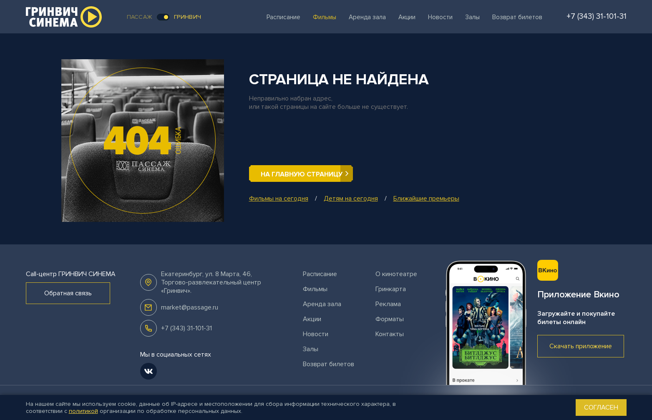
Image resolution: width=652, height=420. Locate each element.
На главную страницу (301, 174)
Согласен (601, 407)
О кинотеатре (396, 274)
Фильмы (324, 17)
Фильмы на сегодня (278, 198)
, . (211, 282)
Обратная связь (68, 293)
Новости (440, 17)
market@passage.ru (189, 307)
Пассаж (140, 16)
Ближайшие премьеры (426, 198)
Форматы (389, 319)
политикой (83, 411)
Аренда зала (367, 17)
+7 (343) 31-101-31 (186, 328)
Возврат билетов (517, 17)
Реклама (388, 304)
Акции (406, 17)
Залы (472, 17)
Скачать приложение (580, 346)
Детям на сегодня (351, 198)
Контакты (389, 334)
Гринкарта (390, 289)
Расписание (283, 17)
